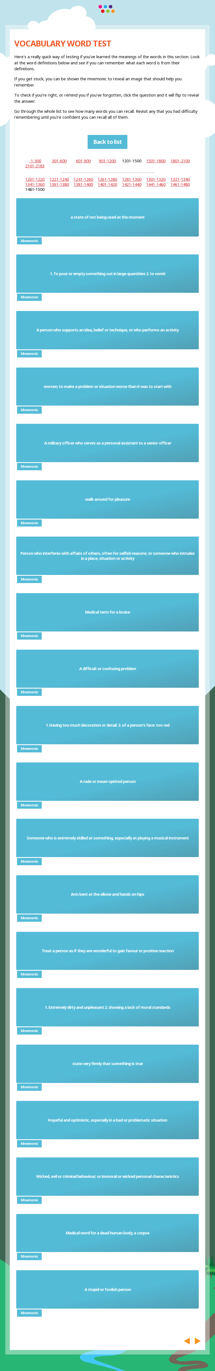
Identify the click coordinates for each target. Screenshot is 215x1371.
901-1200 (107, 160)
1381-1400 (83, 184)
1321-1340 (180, 179)
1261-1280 (107, 179)
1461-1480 (180, 184)
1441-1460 (155, 184)
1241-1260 (83, 179)
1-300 (35, 160)
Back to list (107, 142)
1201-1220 (35, 179)
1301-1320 (155, 179)
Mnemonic (29, 240)
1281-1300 (131, 179)
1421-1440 (131, 184)
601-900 (83, 160)
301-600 (59, 160)
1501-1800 (155, 160)
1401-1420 (107, 184)
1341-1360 (35, 184)
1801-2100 (180, 160)
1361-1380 (59, 184)
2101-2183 (35, 166)
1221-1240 (59, 179)
